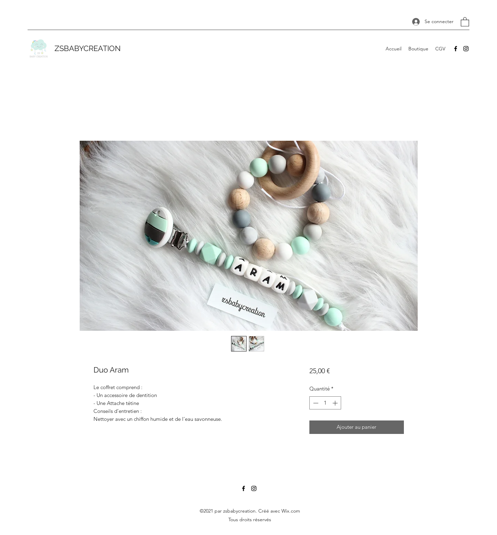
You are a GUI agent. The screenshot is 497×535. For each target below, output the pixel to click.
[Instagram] (466, 48)
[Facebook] (455, 48)
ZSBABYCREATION (87, 48)
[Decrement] (315, 403)
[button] (465, 22)
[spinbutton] (325, 403)
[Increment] (335, 403)
